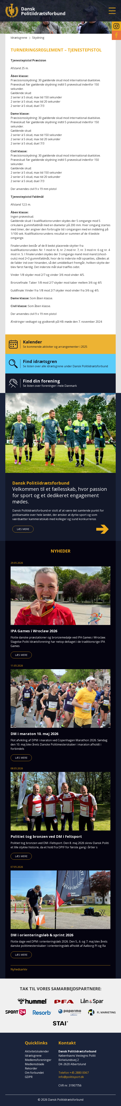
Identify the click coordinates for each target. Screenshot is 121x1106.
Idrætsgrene (33, 1056)
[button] (112, 11)
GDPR (29, 1077)
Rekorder (31, 1068)
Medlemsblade (34, 1064)
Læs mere (23, 529)
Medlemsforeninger (38, 1060)
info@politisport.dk (71, 1077)
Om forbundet (34, 1073)
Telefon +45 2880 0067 (73, 1073)
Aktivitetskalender (37, 1051)
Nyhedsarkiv (19, 969)
